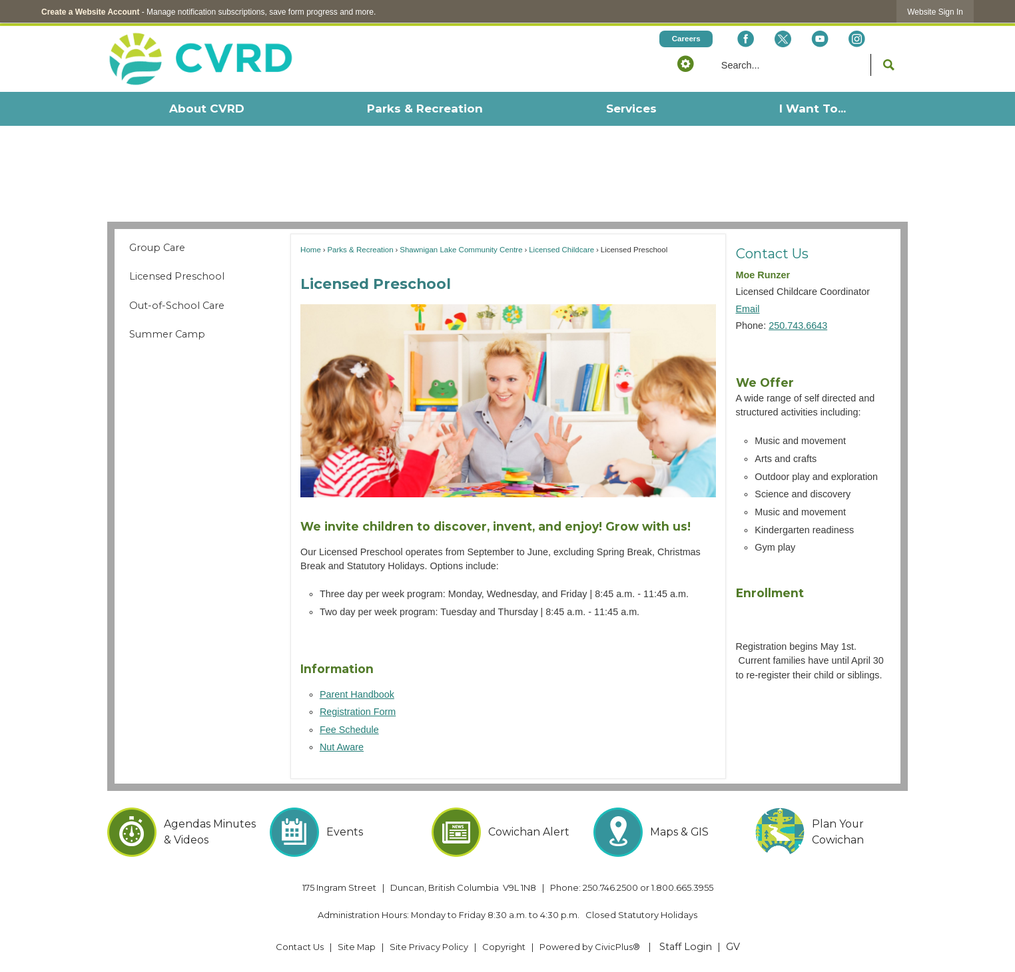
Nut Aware (342, 747)
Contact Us (772, 253)
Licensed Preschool (176, 276)
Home (310, 250)
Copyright (503, 946)
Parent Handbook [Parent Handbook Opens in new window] (357, 694)
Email (748, 309)
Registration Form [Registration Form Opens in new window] (358, 711)
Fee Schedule (349, 729)
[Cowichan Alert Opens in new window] (508, 832)
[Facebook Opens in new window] (745, 39)
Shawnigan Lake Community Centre (461, 250)
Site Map (357, 946)
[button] (685, 63)
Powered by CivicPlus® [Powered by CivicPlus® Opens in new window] (589, 946)
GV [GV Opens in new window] (733, 947)
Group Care (157, 248)
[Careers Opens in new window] (686, 39)
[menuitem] (206, 109)
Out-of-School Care (176, 306)
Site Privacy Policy (429, 946)
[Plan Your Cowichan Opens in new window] (831, 832)
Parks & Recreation (360, 250)
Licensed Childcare (561, 250)
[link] (935, 11)
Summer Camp (167, 334)
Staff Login (685, 947)
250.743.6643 (798, 325)
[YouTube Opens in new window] (819, 39)
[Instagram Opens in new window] (856, 39)
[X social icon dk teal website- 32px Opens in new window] (782, 39)
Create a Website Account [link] (90, 12)
